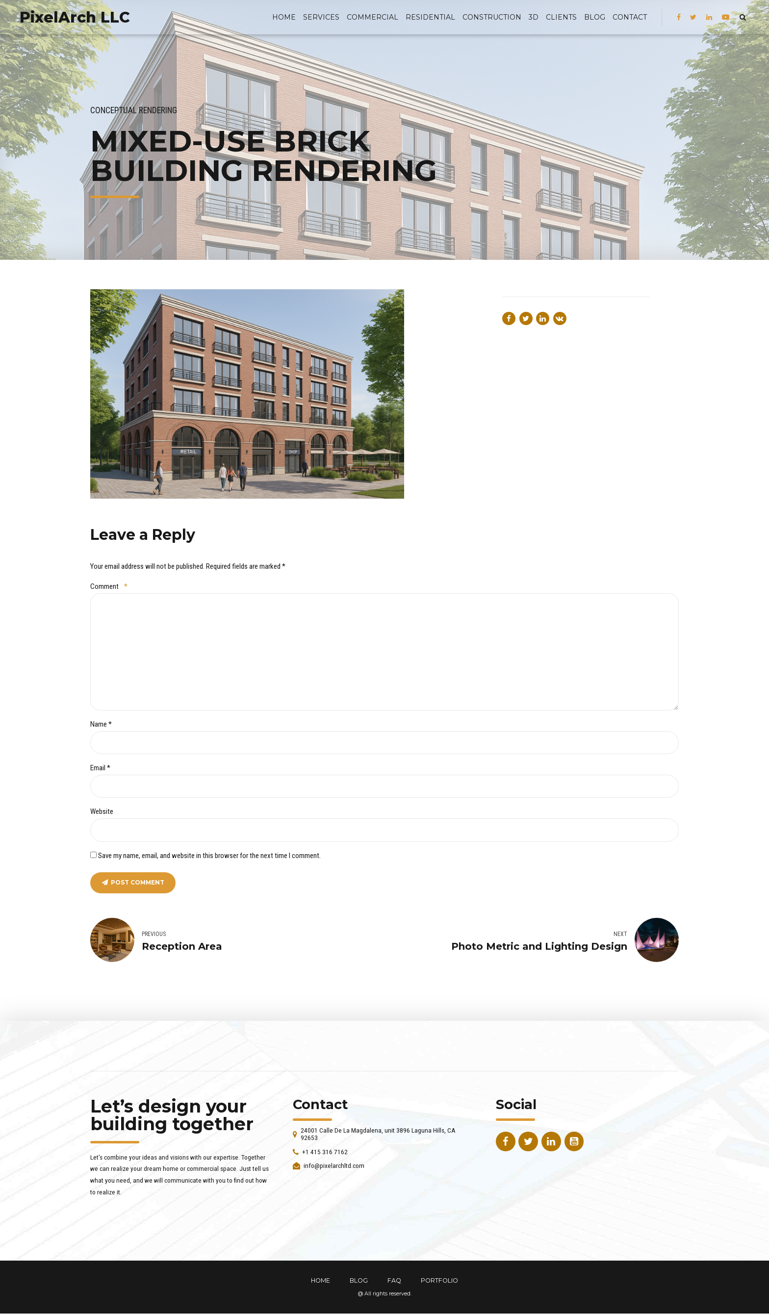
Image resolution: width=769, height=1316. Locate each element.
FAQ (394, 1283)
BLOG (594, 17)
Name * (101, 725)
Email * (100, 769)
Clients (561, 17)
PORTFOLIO (439, 1283)
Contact (630, 17)
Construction (491, 17)
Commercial (372, 17)
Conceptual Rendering (133, 110)
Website (101, 813)
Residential (430, 17)
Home (284, 17)
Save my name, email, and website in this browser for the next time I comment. (209, 857)
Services (321, 17)
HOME (320, 1283)
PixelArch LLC (75, 17)
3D (533, 17)
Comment (109, 586)
